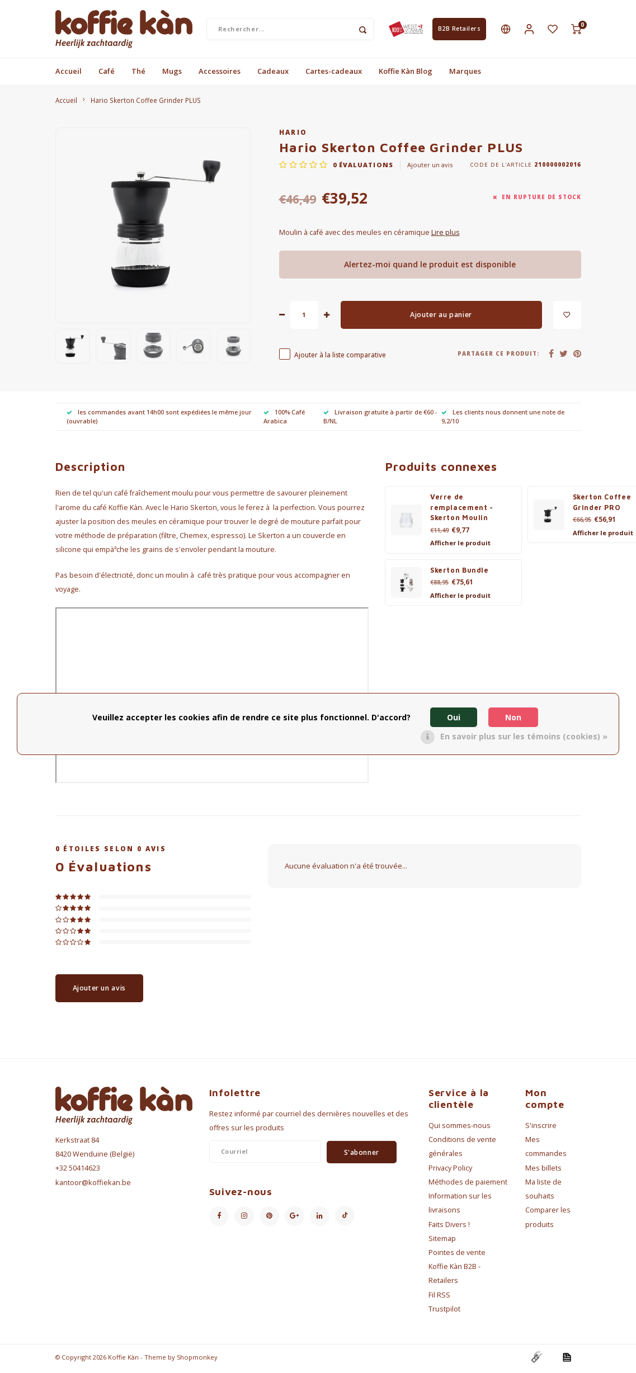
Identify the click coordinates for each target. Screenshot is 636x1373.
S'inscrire (541, 1128)
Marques (465, 74)
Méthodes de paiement (467, 1185)
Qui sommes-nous (459, 1128)
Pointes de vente (457, 1255)
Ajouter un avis (430, 167)
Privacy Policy (450, 1171)
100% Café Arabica (284, 419)
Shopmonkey (197, 1360)
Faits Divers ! (449, 1227)
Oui (453, 717)
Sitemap (442, 1241)
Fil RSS (439, 1298)
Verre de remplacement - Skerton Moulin (461, 510)
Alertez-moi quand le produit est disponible (430, 267)
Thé (138, 74)
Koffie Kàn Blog (405, 74)
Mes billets (543, 1171)
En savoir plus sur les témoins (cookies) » (523, 736)
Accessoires (220, 74)
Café (106, 74)
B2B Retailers (459, 30)
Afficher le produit (460, 545)
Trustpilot (444, 1312)
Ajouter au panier (441, 317)
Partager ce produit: (498, 356)
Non (513, 717)
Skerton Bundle (459, 573)
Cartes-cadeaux (333, 74)
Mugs (172, 74)
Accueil (68, 74)
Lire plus (445, 235)
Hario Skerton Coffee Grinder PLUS (146, 102)
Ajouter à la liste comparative (340, 357)
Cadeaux (273, 74)
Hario (293, 134)
